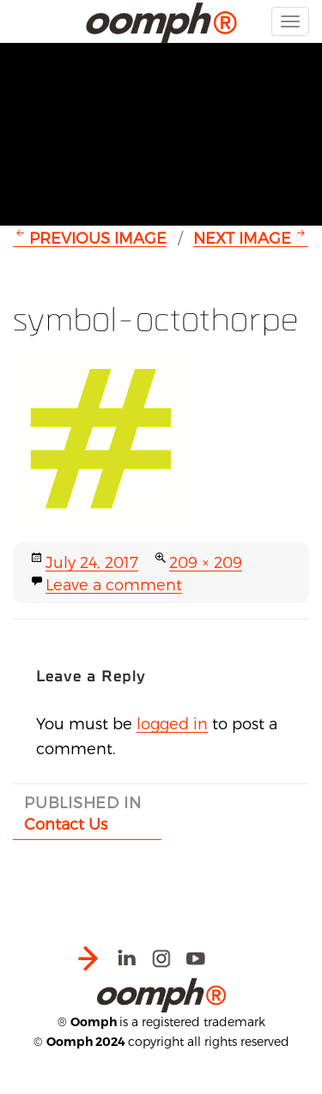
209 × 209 (205, 562)
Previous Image (98, 237)
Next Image (242, 237)
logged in (172, 723)
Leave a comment (114, 584)
